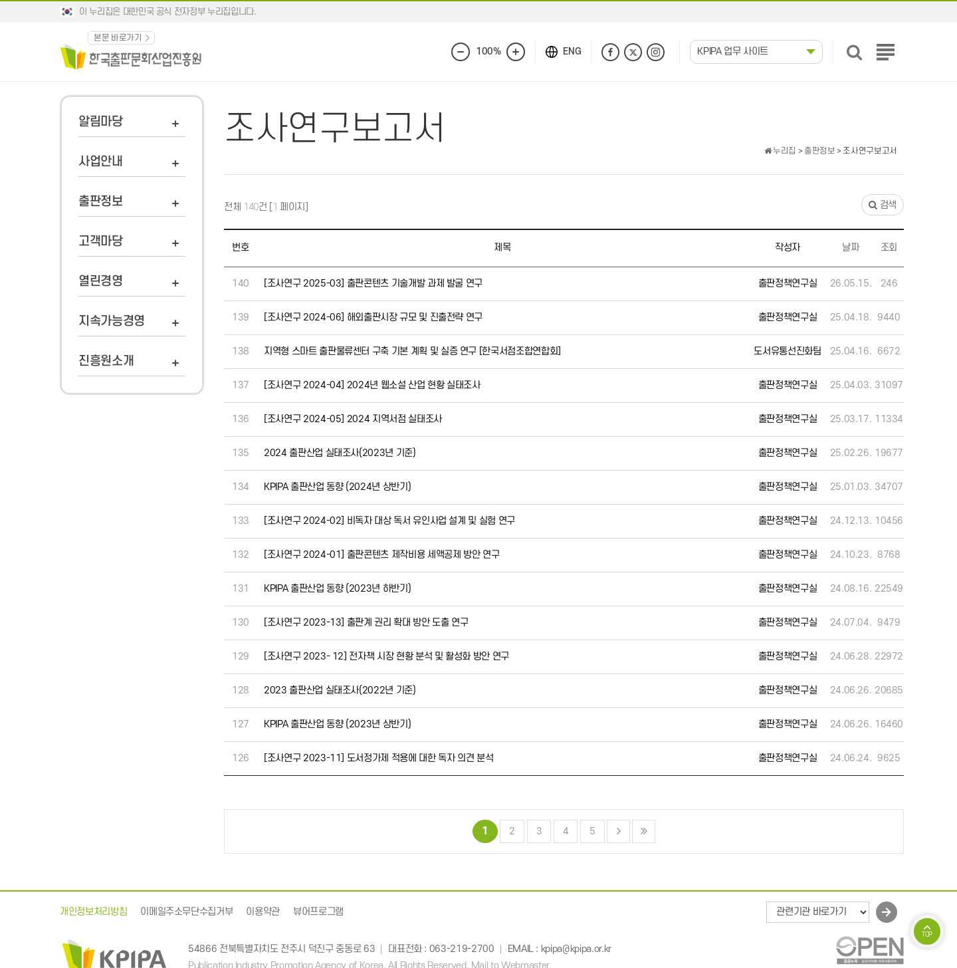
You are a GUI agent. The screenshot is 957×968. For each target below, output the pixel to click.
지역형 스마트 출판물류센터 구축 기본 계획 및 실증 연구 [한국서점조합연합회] (412, 351)
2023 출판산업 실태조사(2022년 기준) (340, 690)
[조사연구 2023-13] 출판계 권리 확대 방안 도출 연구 (366, 622)
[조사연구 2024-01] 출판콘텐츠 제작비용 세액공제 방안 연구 (381, 554)
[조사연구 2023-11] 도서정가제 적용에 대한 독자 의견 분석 (378, 758)
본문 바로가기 (118, 38)
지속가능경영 (111, 321)
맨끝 (643, 831)
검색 (883, 205)
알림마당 (100, 122)
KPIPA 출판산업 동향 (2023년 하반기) (337, 588)
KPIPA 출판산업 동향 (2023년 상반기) (337, 724)
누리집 (780, 151)
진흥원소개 (106, 361)
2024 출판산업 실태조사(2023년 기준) (340, 453)
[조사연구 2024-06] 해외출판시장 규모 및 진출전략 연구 (373, 317)
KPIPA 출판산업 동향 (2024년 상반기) (337, 487)
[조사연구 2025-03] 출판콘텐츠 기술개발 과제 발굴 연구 (373, 283)
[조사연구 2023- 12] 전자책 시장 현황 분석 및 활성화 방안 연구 (386, 656)
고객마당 (100, 242)
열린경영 (100, 282)
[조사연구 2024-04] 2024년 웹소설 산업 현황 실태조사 (372, 385)
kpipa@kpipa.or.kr (576, 949)
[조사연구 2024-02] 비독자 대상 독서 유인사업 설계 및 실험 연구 (389, 521)
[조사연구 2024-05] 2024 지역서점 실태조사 (353, 419)
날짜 (850, 247)
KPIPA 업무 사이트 (732, 51)
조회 (889, 247)
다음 (618, 831)
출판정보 (100, 202)
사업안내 (100, 162)
